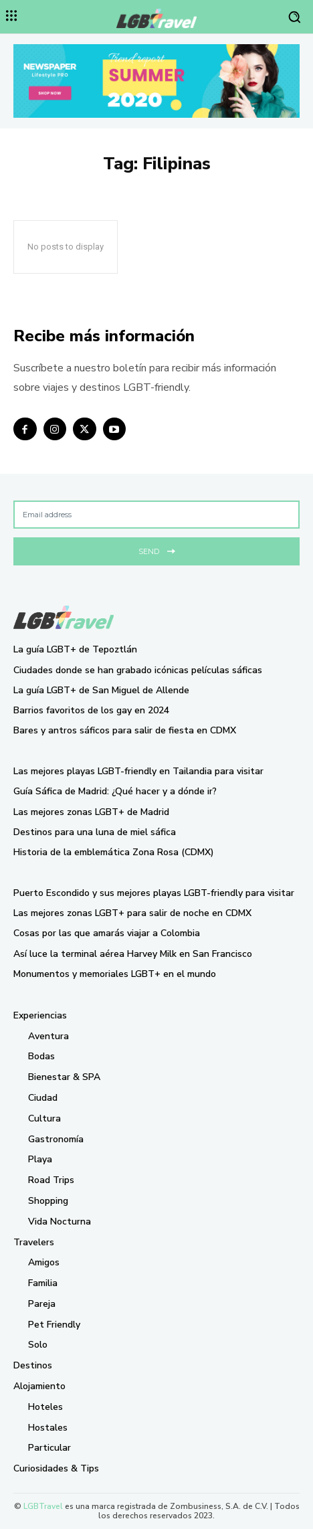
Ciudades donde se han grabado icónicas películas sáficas (137, 670)
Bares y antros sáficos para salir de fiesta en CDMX (124, 730)
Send (156, 550)
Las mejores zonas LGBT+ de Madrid (91, 812)
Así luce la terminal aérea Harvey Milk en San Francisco (132, 954)
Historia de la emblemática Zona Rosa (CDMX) (113, 852)
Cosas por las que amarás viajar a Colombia (106, 933)
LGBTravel (43, 1506)
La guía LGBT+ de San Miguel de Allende (101, 690)
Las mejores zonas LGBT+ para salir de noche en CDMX (132, 913)
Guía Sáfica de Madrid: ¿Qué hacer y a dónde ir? (115, 791)
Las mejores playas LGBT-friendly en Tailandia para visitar (138, 771)
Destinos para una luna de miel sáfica (94, 832)
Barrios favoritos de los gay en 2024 (91, 710)
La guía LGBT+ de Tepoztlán (75, 649)
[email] (156, 515)
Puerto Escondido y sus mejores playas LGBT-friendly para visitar (153, 893)
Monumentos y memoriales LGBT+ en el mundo (114, 974)
